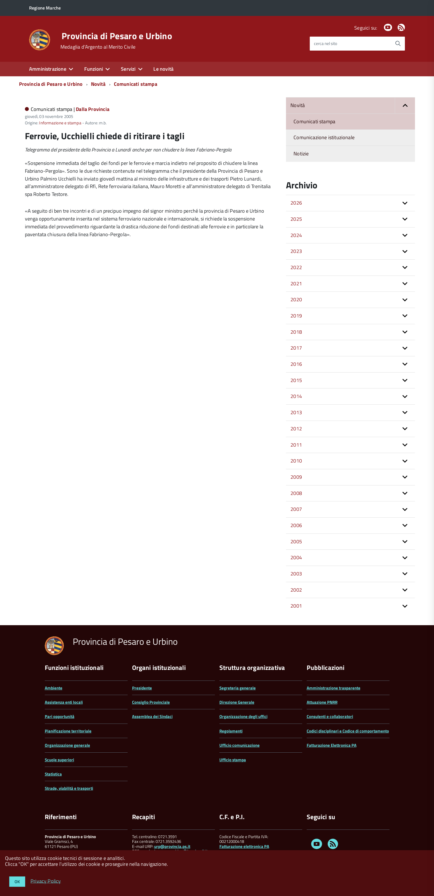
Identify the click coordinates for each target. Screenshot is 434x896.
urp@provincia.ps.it (172, 846)
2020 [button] (296, 299)
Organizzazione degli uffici (243, 716)
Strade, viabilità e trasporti (69, 788)
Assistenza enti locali (64, 702)
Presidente (142, 688)
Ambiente (53, 688)
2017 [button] (296, 348)
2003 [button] (296, 573)
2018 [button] (296, 332)
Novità (98, 84)
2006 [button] (296, 525)
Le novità (163, 69)
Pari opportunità (59, 716)
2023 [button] (296, 251)
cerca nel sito (325, 43)
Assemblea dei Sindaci (152, 716)
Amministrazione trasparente (333, 688)
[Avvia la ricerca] (398, 44)
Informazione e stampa (60, 123)
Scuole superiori (59, 760)
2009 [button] (296, 477)
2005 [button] (296, 541)
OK (17, 881)
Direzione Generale (236, 702)
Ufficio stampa (232, 760)
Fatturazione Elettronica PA (331, 745)
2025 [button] (296, 219)
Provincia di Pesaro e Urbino (117, 35)
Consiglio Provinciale (151, 702)
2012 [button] (296, 428)
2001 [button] (296, 606)
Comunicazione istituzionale (324, 137)
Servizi (128, 69)
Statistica (53, 774)
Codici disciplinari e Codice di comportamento (348, 731)
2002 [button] (296, 590)
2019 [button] (296, 315)
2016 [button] (296, 364)
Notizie (301, 153)
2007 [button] (296, 509)
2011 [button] (296, 445)
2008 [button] (296, 493)
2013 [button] (296, 412)
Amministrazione (47, 69)
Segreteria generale (237, 688)
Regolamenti (231, 731)
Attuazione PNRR (322, 702)
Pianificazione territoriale (68, 731)
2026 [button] (296, 203)
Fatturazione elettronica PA (244, 846)
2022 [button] (296, 267)
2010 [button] (296, 460)
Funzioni (93, 69)
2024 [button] (296, 235)
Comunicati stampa (135, 84)
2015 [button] (296, 380)
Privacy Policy (46, 881)
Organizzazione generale (67, 745)
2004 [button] (296, 557)
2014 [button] (296, 396)
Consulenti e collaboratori (330, 716)
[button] (405, 105)
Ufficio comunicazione (239, 745)
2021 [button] (296, 283)
